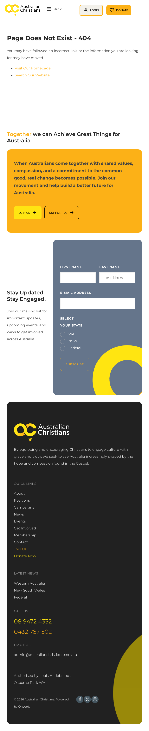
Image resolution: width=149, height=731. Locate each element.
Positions (22, 500)
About (19, 493)
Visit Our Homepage (33, 68)
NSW (72, 341)
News (19, 514)
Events (20, 521)
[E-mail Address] (97, 303)
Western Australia (29, 583)
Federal (74, 348)
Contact (21, 542)
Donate (112, 9)
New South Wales (29, 590)
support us (53, 210)
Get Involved (25, 528)
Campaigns (24, 507)
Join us (20, 210)
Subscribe (75, 364)
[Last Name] (117, 277)
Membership (25, 535)
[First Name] (78, 277)
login (84, 8)
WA (70, 334)
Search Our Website (32, 75)
